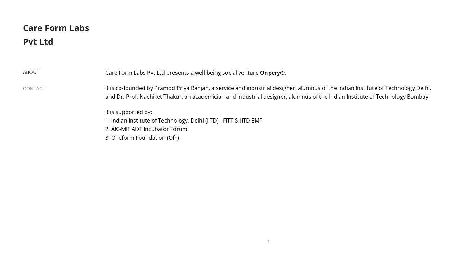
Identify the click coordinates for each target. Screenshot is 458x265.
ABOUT (31, 72)
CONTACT (34, 88)
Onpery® (272, 72)
